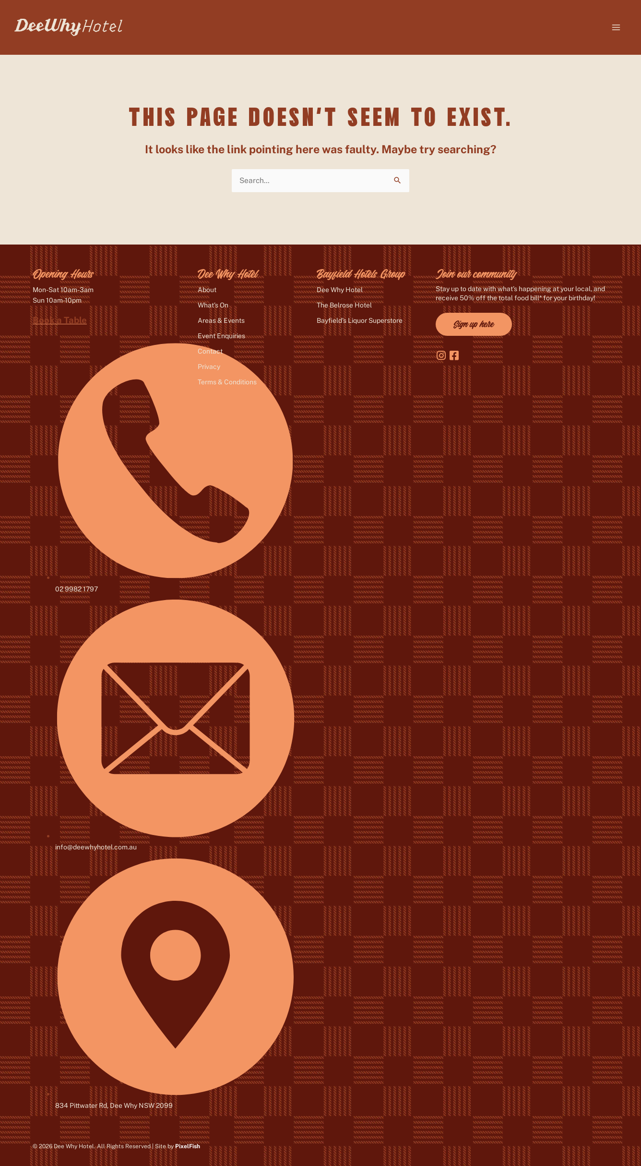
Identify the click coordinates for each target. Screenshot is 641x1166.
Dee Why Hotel (340, 290)
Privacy (209, 366)
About (207, 290)
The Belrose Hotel (344, 305)
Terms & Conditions (227, 382)
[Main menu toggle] (616, 27)
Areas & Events (221, 320)
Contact (210, 351)
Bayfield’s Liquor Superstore (360, 320)
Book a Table (60, 320)
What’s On (213, 305)
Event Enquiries (221, 336)
